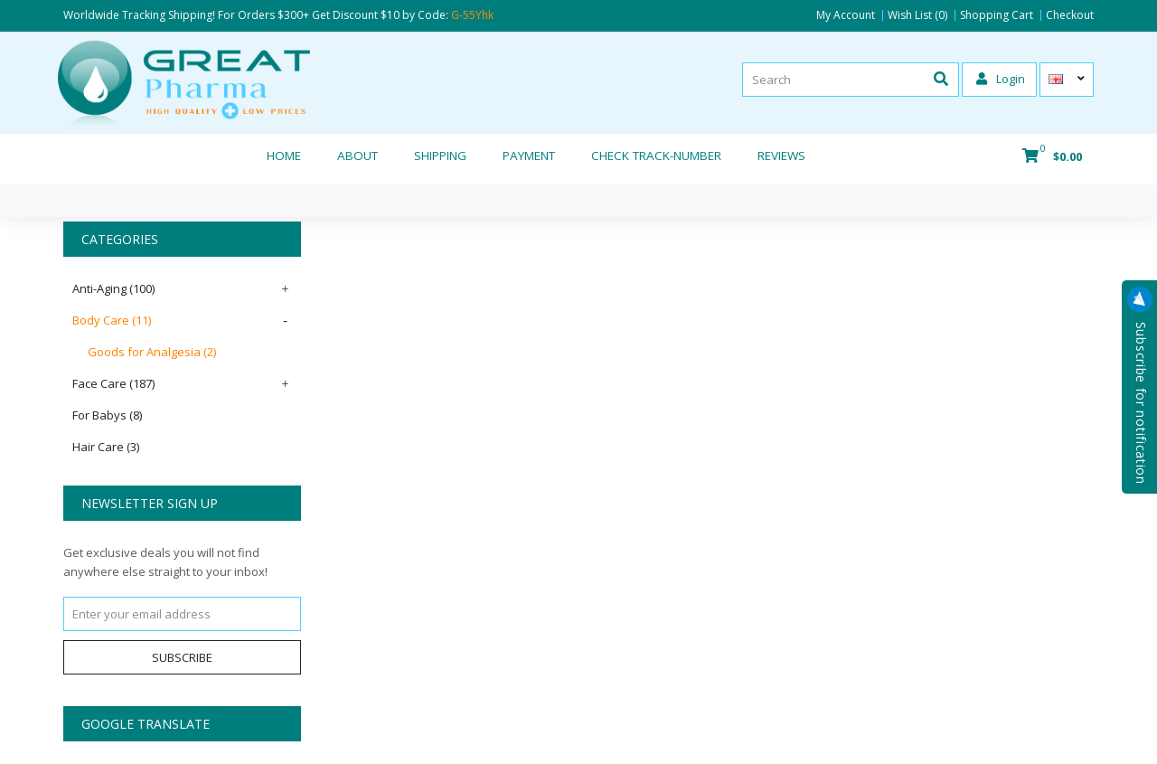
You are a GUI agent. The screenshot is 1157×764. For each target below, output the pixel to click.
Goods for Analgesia (152, 352)
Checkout (1070, 15)
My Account (845, 15)
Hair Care (105, 447)
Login (1000, 79)
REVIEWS (781, 155)
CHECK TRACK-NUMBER (656, 155)
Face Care (113, 383)
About (357, 155)
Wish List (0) (917, 15)
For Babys (107, 415)
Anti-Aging (113, 288)
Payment (529, 155)
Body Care (111, 320)
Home (284, 155)
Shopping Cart (996, 15)
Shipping (440, 155)
